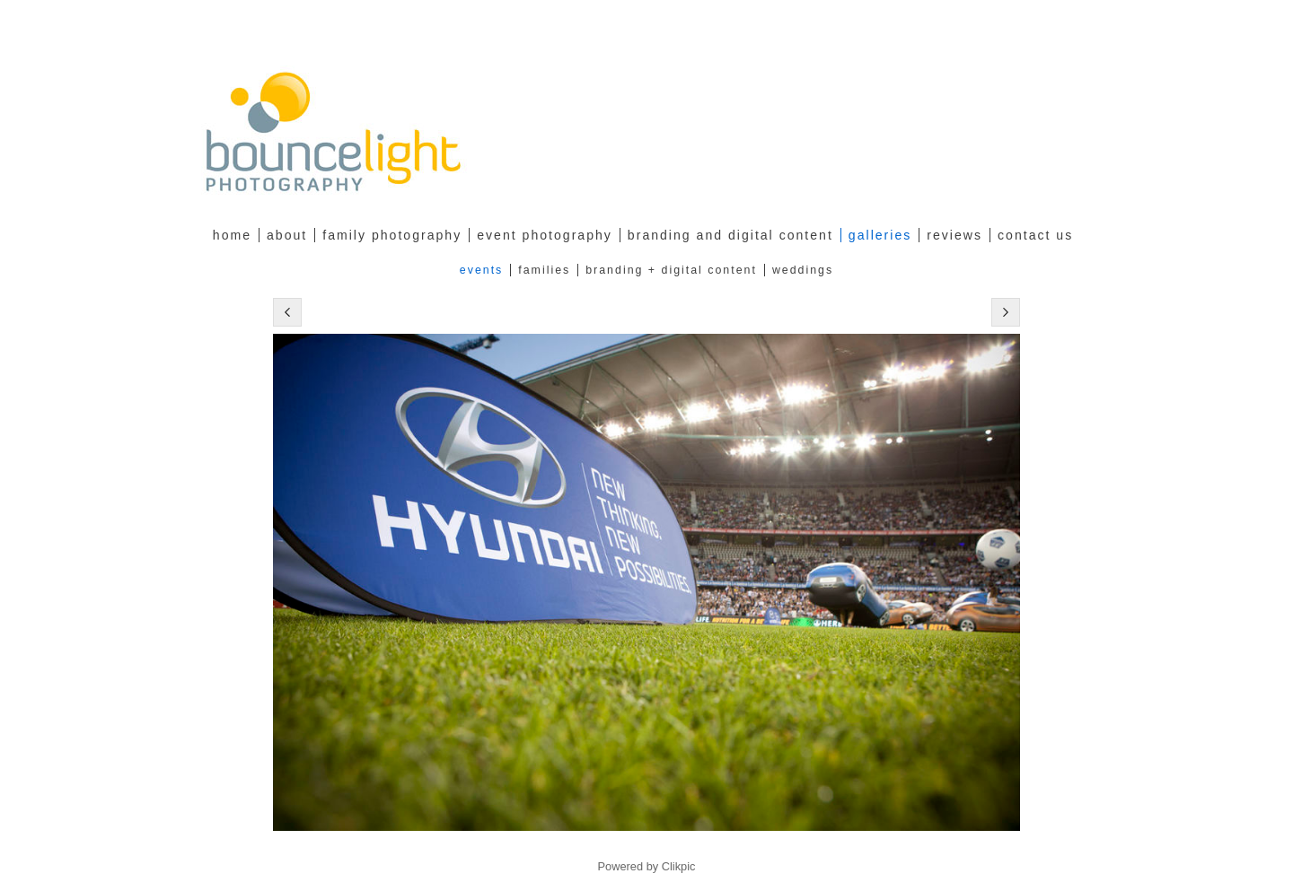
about (287, 235)
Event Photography (544, 235)
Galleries (880, 235)
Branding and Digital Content (730, 235)
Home (232, 235)
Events (481, 270)
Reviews (954, 235)
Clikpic (679, 866)
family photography (392, 235)
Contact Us (1035, 235)
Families (544, 270)
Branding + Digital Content (671, 270)
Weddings (802, 270)
